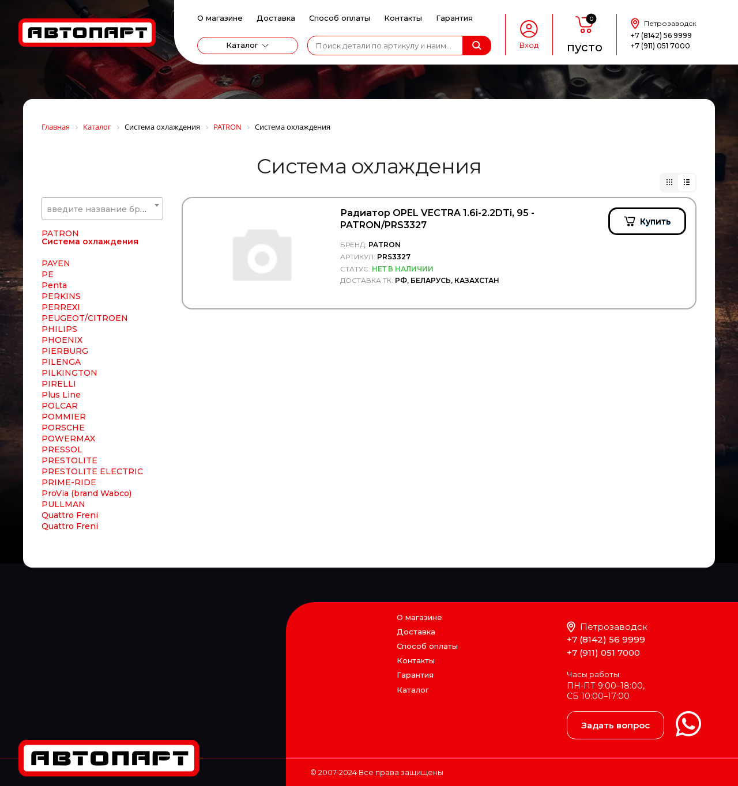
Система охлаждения (90, 242)
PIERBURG (65, 351)
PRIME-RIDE (69, 483)
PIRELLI (59, 384)
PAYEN (56, 264)
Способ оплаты (339, 17)
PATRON (60, 234)
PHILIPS (59, 329)
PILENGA (61, 362)
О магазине (220, 17)
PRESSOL (62, 450)
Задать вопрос (615, 725)
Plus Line (61, 395)
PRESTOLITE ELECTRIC (92, 472)
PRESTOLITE (69, 461)
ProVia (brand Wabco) (86, 494)
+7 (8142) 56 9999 (661, 35)
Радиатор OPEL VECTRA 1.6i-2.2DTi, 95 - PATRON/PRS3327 (437, 218)
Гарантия (454, 17)
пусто (585, 47)
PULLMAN (63, 505)
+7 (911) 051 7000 (660, 45)
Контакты (403, 17)
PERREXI (61, 308)
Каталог (242, 45)
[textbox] (102, 209)
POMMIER (64, 417)
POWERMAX (68, 439)
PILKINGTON (69, 373)
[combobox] (102, 208)
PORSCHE (63, 428)
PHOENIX (62, 340)
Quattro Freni (70, 516)
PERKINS (61, 297)
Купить (655, 221)
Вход (529, 45)
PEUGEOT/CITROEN (85, 318)
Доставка (276, 17)
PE (48, 275)
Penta (54, 286)
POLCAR (60, 406)
